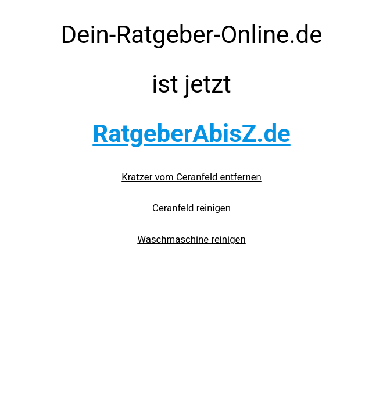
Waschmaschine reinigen (191, 239)
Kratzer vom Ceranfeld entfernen (191, 177)
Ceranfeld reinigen (191, 208)
